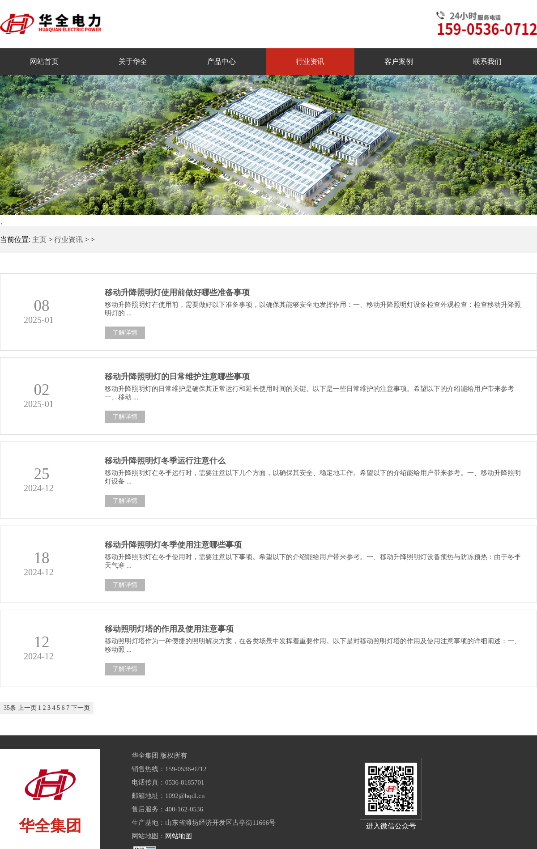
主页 (39, 239)
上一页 (27, 708)
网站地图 (178, 836)
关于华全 (133, 61)
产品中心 (221, 61)
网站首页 (44, 61)
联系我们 (487, 61)
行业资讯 (310, 61)
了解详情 (124, 332)
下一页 (80, 708)
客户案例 (398, 61)
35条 (10, 708)
